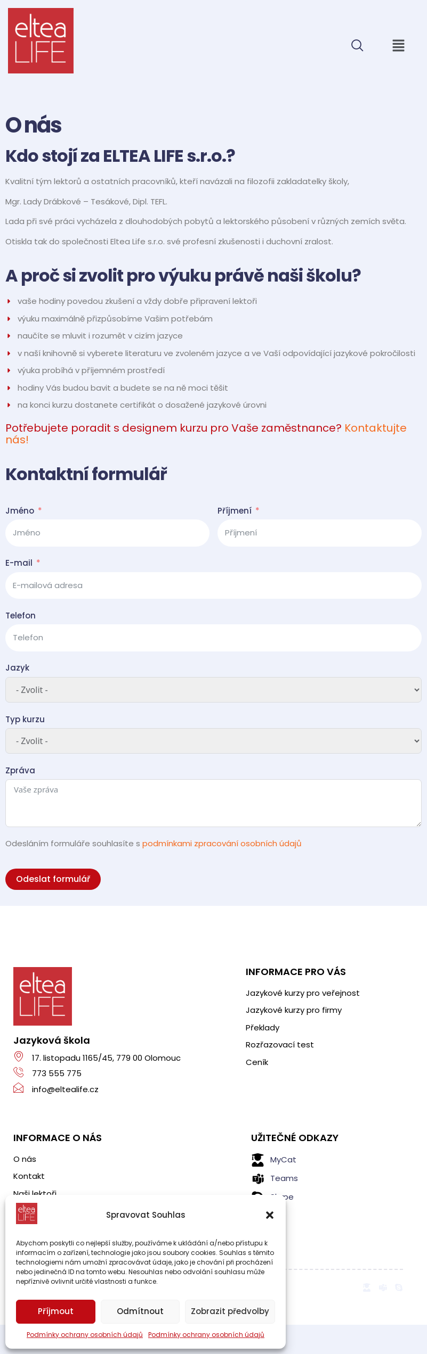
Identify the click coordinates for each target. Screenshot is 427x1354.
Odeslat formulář (53, 879)
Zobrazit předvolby (230, 1311)
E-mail (19, 562)
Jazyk (17, 667)
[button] (398, 46)
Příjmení (234, 510)
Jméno (19, 510)
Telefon (20, 615)
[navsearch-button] (357, 46)
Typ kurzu (25, 719)
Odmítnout (140, 1311)
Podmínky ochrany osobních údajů (85, 1334)
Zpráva (20, 770)
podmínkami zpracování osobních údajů (222, 843)
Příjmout (56, 1311)
